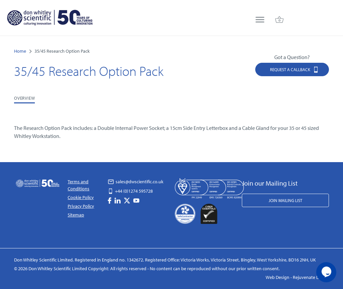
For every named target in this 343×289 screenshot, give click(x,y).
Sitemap (76, 215)
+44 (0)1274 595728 (130, 191)
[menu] (260, 20)
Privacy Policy (81, 206)
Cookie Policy (81, 197)
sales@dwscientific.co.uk (135, 181)
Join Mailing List (285, 200)
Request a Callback (294, 69)
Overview (24, 98)
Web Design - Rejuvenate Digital (297, 277)
